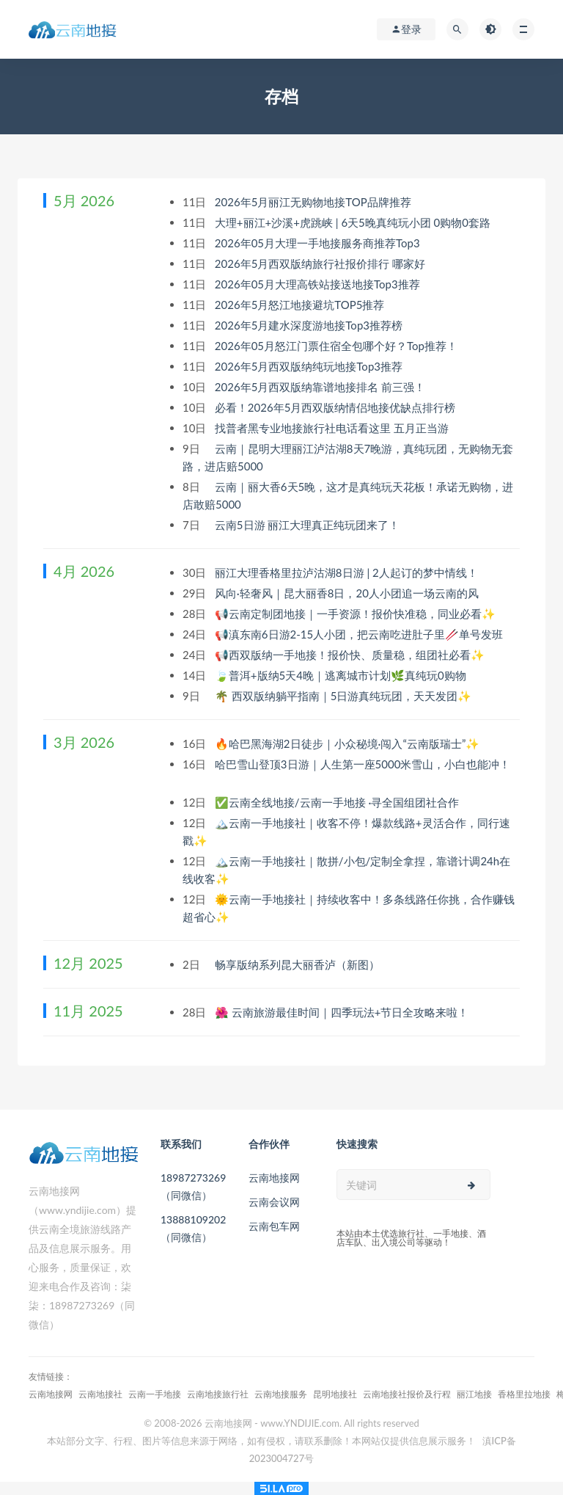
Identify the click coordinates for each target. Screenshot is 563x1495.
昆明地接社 (335, 1394)
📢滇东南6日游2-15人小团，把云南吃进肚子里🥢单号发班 (360, 634)
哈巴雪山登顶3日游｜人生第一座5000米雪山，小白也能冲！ (363, 764)
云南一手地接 (154, 1394)
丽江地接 (474, 1394)
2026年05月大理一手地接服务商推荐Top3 (319, 243)
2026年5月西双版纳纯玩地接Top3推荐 (310, 366)
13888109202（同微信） (193, 1228)
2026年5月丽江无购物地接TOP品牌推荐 (314, 201)
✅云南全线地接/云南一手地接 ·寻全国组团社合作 (338, 802)
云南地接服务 (280, 1394)
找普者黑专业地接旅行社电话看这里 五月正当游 (333, 427)
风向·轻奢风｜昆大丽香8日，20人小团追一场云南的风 (348, 593)
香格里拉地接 (524, 1394)
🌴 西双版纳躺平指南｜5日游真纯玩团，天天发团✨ (344, 695)
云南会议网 (274, 1202)
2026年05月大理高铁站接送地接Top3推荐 (319, 284)
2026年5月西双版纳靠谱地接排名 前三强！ (321, 386)
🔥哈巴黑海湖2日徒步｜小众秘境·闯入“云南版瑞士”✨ (348, 743)
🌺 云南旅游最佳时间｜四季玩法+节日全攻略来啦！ (343, 1012)
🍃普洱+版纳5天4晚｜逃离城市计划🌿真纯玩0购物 (342, 675)
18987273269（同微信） (193, 1186)
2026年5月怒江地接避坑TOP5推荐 (301, 304)
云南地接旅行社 (218, 1394)
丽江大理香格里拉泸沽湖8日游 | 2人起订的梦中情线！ (348, 572)
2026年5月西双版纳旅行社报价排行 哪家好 (321, 263)
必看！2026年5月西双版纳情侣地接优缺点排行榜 (336, 407)
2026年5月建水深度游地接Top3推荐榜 (310, 325)
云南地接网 (274, 1177)
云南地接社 (100, 1394)
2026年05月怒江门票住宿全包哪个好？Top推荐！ (337, 345)
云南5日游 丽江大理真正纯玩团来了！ (308, 524)
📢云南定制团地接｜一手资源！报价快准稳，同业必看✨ (356, 613)
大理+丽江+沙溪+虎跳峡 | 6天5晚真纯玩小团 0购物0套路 (354, 222)
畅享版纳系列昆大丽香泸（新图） (299, 964)
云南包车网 (274, 1226)
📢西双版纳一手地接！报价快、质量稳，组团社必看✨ (351, 654)
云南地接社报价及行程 (407, 1394)
